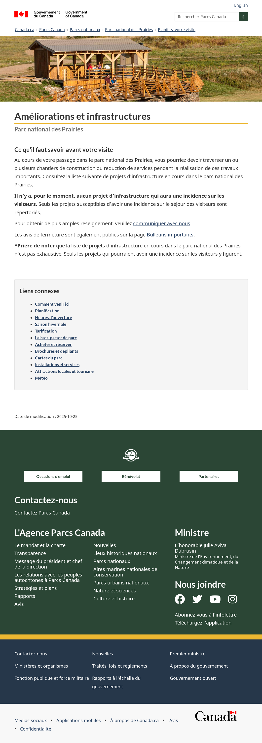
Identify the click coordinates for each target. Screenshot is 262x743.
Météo (41, 378)
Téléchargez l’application (203, 622)
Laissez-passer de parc (56, 337)
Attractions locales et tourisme (64, 371)
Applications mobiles (78, 720)
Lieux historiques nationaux (125, 553)
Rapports (24, 596)
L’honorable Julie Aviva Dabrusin (206, 556)
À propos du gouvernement (199, 666)
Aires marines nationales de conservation (125, 572)
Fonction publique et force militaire (51, 678)
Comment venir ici (52, 304)
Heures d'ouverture (53, 317)
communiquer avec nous (161, 223)
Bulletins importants (170, 234)
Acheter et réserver (53, 344)
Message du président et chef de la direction (48, 564)
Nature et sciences (114, 590)
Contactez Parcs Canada (42, 512)
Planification (47, 310)
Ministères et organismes (41, 666)
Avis (19, 604)
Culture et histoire (114, 598)
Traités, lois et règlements (119, 666)
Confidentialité (35, 729)
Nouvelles (104, 545)
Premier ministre (187, 654)
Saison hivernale (50, 324)
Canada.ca (24, 29)
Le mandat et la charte (40, 545)
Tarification (46, 331)
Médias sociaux (30, 720)
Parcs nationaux (85, 29)
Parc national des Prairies (129, 29)
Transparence (30, 553)
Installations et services (57, 364)
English (241, 5)
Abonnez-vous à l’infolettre (206, 614)
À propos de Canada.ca (134, 720)
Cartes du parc (48, 357)
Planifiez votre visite (176, 29)
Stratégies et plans (35, 588)
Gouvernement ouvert (193, 678)
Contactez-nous (30, 654)
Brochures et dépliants (56, 351)
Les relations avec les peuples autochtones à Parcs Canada (48, 577)
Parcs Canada (52, 29)
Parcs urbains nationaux (121, 582)
